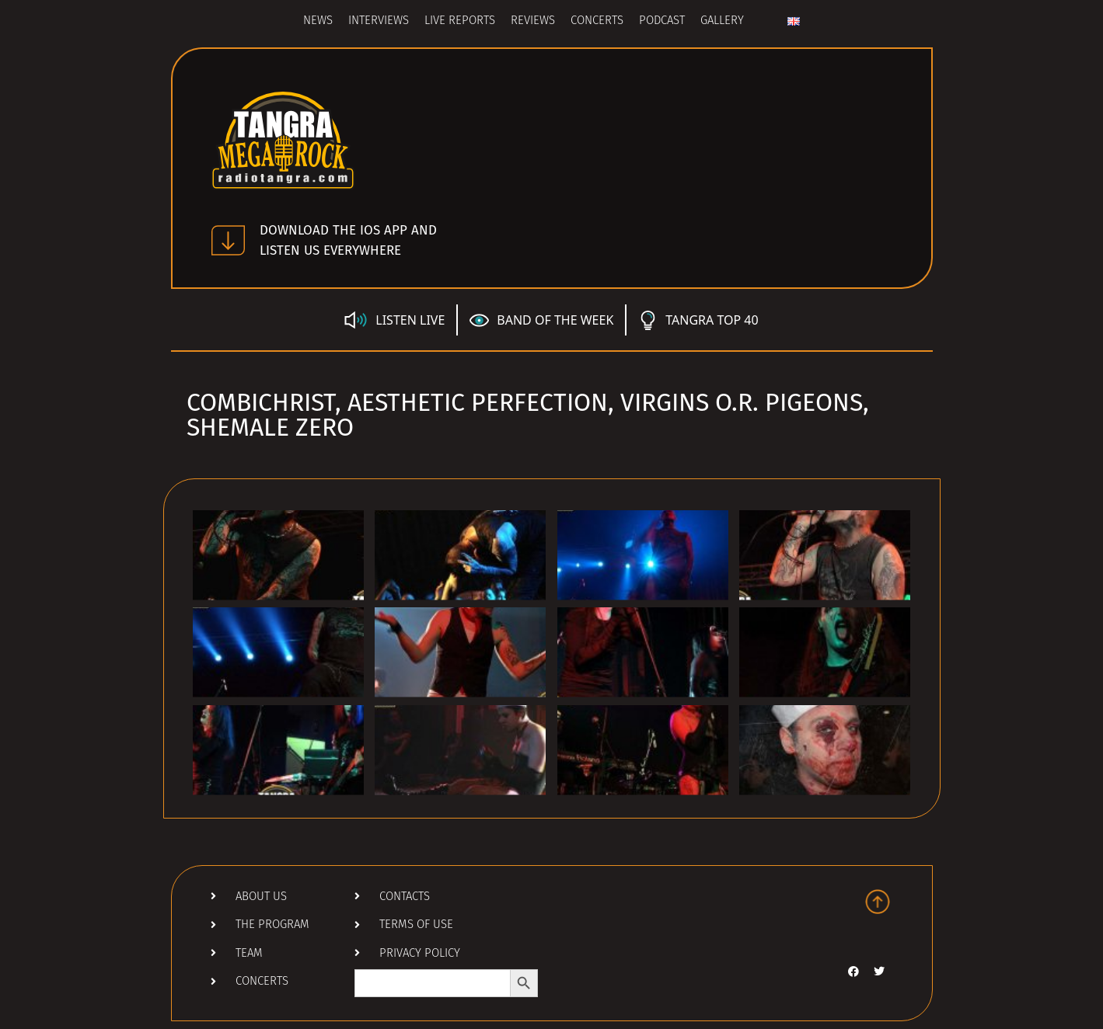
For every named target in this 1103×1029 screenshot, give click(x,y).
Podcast (662, 21)
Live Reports (459, 21)
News (318, 21)
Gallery (722, 21)
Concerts (597, 21)
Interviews (378, 21)
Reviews (533, 21)
